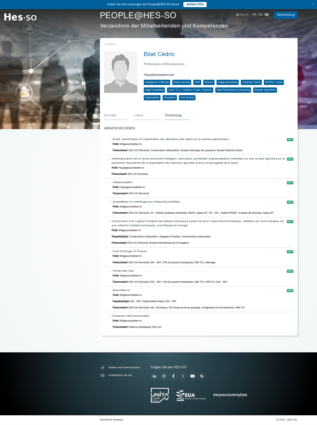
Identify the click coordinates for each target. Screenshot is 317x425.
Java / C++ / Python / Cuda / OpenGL (190, 90)
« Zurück (110, 44)
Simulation (170, 98)
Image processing (228, 82)
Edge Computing (154, 90)
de (267, 15)
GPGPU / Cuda (274, 82)
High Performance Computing (233, 90)
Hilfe (242, 15)
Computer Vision (251, 82)
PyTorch (208, 82)
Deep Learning (181, 82)
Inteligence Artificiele (157, 82)
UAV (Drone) (187, 98)
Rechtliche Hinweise (111, 420)
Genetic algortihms (265, 90)
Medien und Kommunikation (120, 368)
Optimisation (152, 98)
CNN (197, 82)
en (260, 15)
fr (254, 15)
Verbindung (286, 15)
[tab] (116, 116)
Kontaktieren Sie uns (116, 375)
